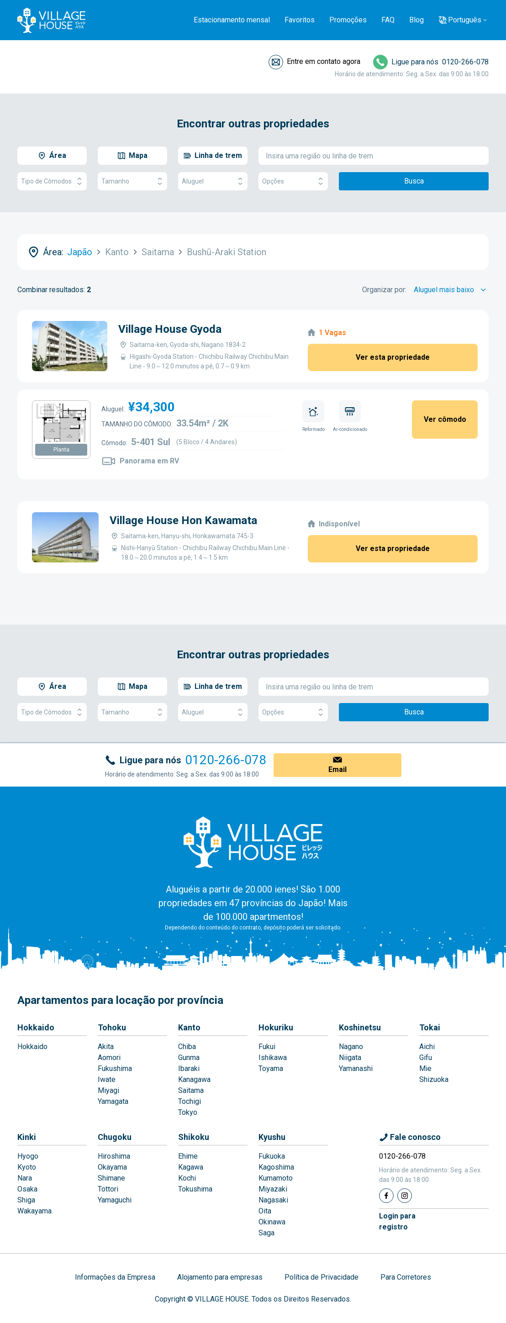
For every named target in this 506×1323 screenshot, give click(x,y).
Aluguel (213, 181)
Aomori (109, 1057)
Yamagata (113, 1101)
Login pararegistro (397, 1221)
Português (464, 20)
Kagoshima (276, 1167)
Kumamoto (275, 1178)
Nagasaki (273, 1200)
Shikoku (193, 1137)
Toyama (270, 1068)
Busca (414, 181)
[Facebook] (386, 1195)
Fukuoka (271, 1156)
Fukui (266, 1046)
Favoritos (300, 20)
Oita (264, 1211)
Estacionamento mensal (232, 20)
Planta (61, 449)
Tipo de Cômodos (52, 181)
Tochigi (189, 1101)
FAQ (388, 20)
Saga (266, 1232)
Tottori (108, 1189)
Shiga (26, 1200)
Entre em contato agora (323, 61)
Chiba (187, 1046)
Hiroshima (114, 1156)
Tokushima (195, 1189)
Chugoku (115, 1137)
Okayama (112, 1167)
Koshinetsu (360, 1027)
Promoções (348, 20)
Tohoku (112, 1027)
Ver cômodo (445, 419)
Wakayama (34, 1211)
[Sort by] (451, 289)
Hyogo (27, 1156)
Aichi (427, 1046)
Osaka (27, 1189)
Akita (106, 1046)
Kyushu (271, 1137)
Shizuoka (433, 1079)
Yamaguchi (115, 1200)
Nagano (351, 1046)
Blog (416, 20)
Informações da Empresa (115, 1277)
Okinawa (271, 1222)
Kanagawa (194, 1079)
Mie (425, 1068)
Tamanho (132, 181)
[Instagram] (404, 1195)
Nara (24, 1178)
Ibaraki (189, 1068)
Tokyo (187, 1112)
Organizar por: (384, 289)
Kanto (189, 1027)
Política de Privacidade (321, 1277)
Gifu (425, 1057)
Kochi (187, 1178)
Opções (293, 181)
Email (337, 769)
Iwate (107, 1079)
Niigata (350, 1057)
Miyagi (108, 1090)
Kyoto (26, 1167)
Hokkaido (35, 1027)
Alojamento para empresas (220, 1277)
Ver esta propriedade (393, 357)
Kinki (26, 1137)
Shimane (111, 1178)
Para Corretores (405, 1277)
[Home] (253, 842)
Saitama (191, 1090)
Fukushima (115, 1068)
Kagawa (190, 1167)
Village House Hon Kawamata (183, 520)
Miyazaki (272, 1189)
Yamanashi (356, 1068)
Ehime (188, 1156)
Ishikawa (272, 1057)
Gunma (189, 1057)
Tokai (429, 1027)
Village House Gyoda (169, 329)
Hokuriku (275, 1027)
